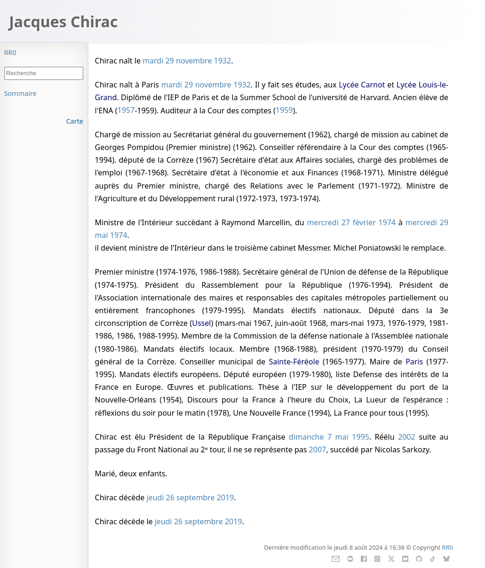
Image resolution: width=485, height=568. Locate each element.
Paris (414, 361)
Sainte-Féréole (294, 361)
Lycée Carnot (362, 84)
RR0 (10, 52)
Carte (74, 121)
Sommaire (20, 93)
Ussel (201, 323)
